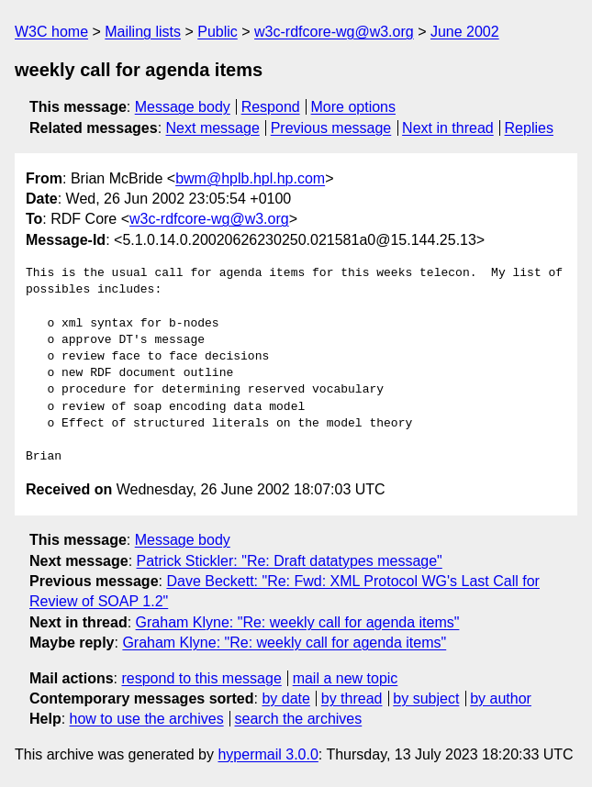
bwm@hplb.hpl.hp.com (250, 178)
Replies (529, 128)
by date (285, 698)
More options (354, 107)
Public (217, 31)
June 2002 (464, 31)
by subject (426, 698)
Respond (270, 107)
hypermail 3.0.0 (268, 754)
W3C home (51, 31)
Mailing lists (143, 31)
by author (500, 698)
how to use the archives (147, 718)
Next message (213, 128)
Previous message (331, 128)
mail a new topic (345, 678)
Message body (182, 107)
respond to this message (201, 678)
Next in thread (448, 128)
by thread (352, 698)
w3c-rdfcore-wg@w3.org (334, 31)
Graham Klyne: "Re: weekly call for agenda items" (298, 622)
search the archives (299, 718)
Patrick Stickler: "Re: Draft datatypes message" (289, 561)
